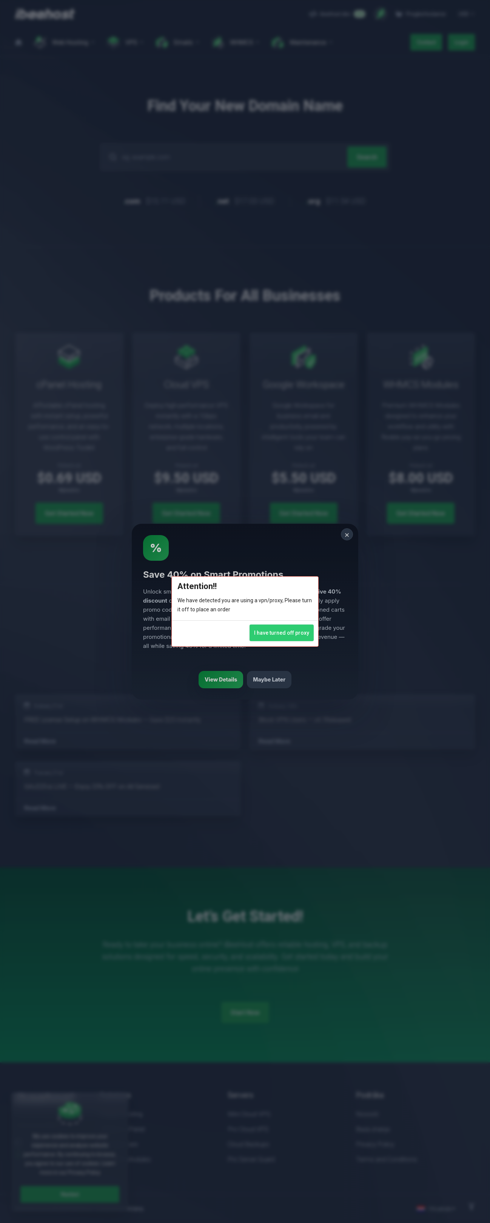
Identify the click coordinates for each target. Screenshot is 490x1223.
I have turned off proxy (281, 633)
